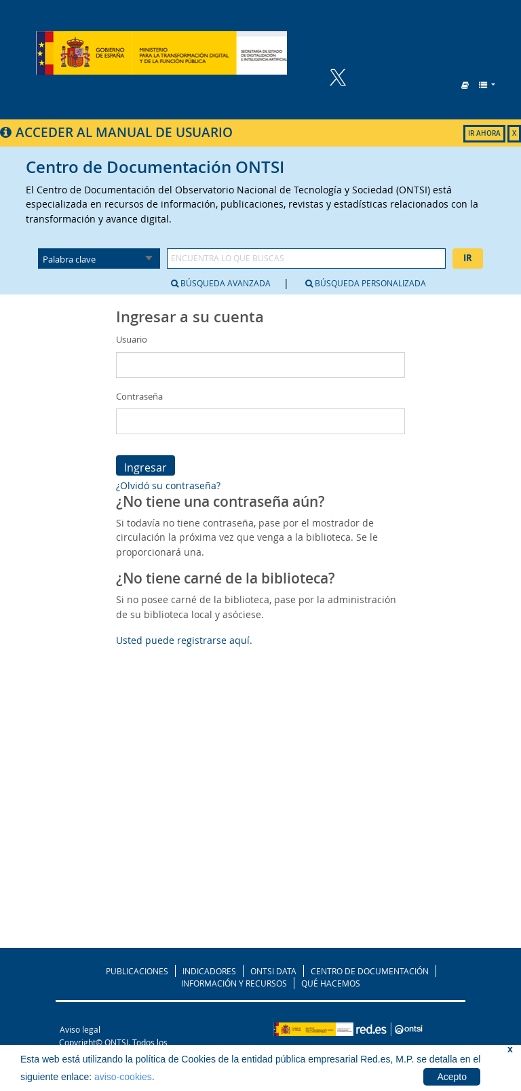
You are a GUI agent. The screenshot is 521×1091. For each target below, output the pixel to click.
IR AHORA (484, 133)
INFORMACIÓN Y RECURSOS (234, 983)
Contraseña (139, 396)
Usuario (131, 339)
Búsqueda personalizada (365, 282)
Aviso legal (80, 1029)
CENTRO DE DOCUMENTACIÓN (370, 970)
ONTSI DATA (273, 970)
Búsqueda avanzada (221, 282)
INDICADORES (209, 970)
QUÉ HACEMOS (330, 983)
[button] (465, 84)
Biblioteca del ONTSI (162, 53)
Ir (467, 258)
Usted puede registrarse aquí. (184, 640)
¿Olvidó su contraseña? (168, 485)
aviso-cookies (123, 1076)
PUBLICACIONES (137, 970)
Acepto (452, 1076)
